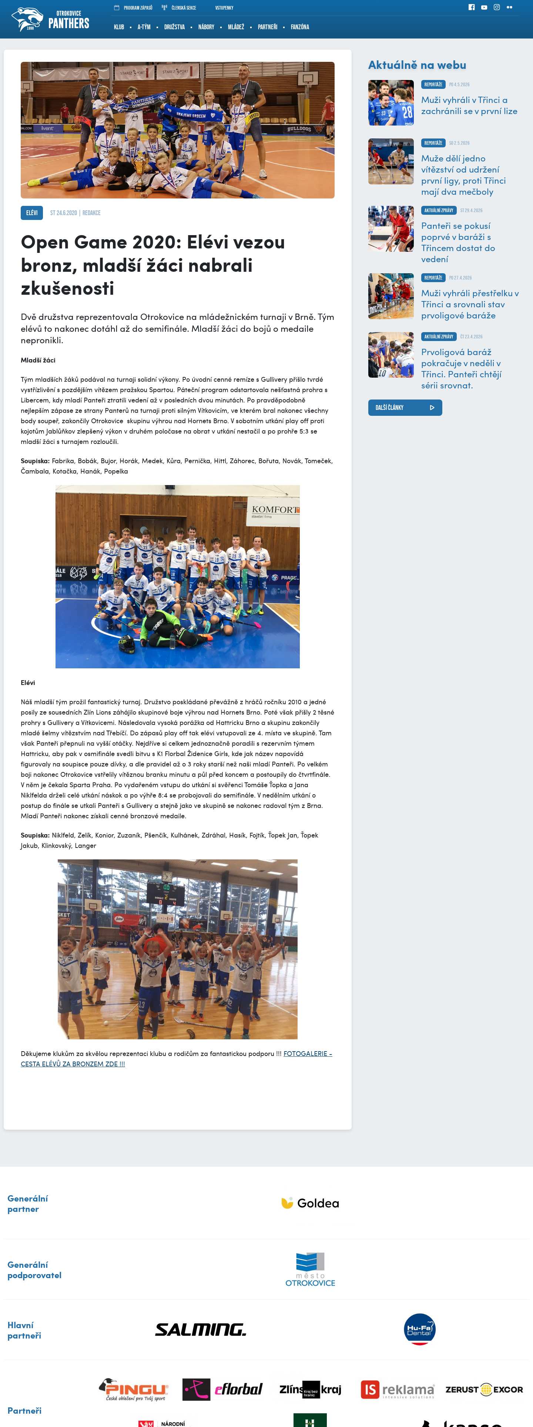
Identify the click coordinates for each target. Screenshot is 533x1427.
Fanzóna (300, 27)
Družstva (174, 27)
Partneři (267, 27)
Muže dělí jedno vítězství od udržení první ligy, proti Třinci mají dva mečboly (463, 174)
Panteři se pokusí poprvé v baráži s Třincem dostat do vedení (458, 241)
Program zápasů (133, 8)
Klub (119, 27)
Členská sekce (179, 8)
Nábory (206, 27)
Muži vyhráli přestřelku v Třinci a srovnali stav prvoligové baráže (470, 304)
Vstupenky (219, 8)
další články (389, 407)
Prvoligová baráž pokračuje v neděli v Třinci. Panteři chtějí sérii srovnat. (461, 368)
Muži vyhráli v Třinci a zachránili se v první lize (469, 104)
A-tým (144, 27)
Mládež (236, 27)
